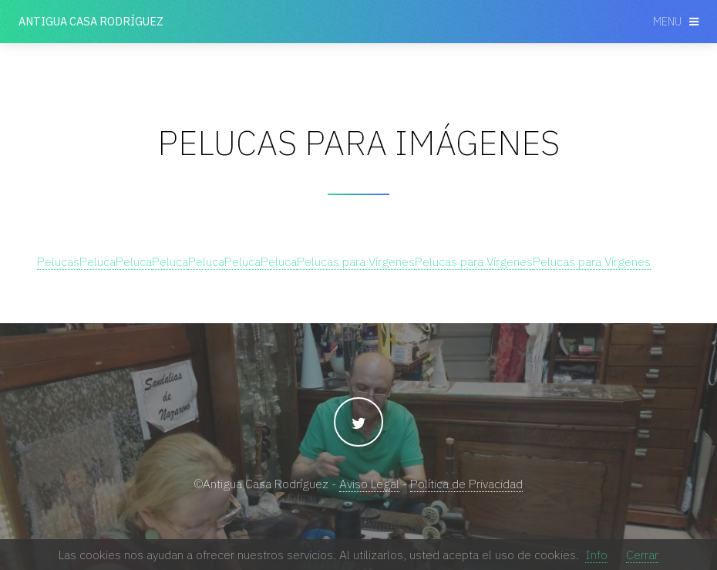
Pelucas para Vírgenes (356, 261)
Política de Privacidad (466, 483)
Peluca (97, 261)
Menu (667, 21)
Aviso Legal (369, 483)
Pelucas (58, 261)
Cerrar (642, 554)
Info (596, 554)
